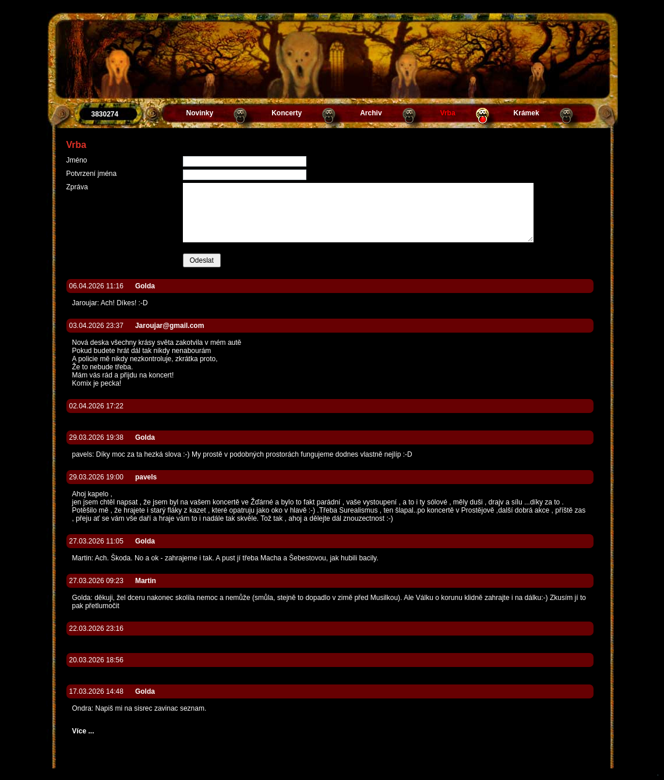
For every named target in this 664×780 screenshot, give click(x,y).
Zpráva (77, 187)
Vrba (447, 113)
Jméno (76, 160)
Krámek (526, 113)
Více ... (83, 731)
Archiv (371, 113)
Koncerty (286, 113)
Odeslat (202, 260)
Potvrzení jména (91, 174)
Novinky (200, 113)
